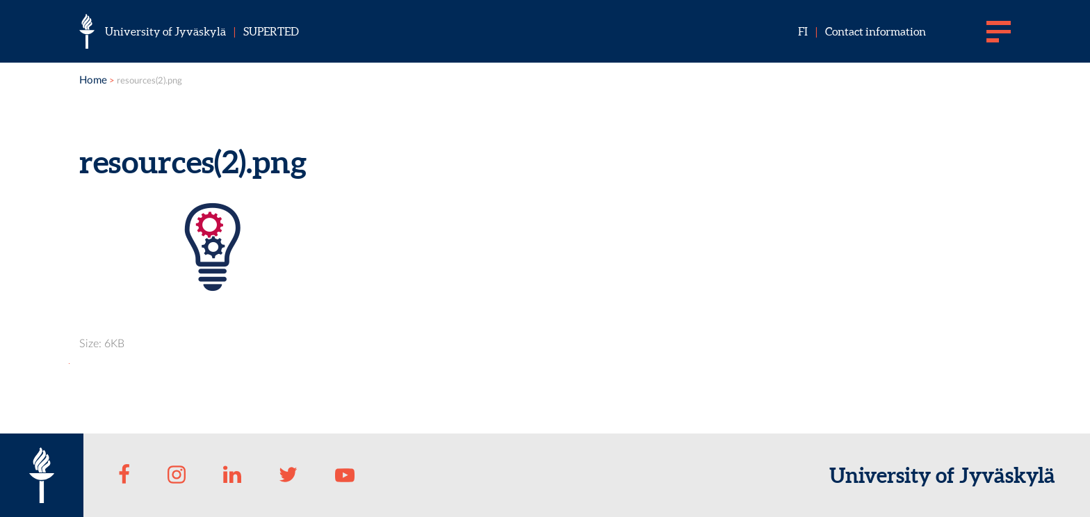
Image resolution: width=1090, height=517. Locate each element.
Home (93, 80)
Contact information (875, 31)
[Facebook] (124, 475)
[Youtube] (345, 475)
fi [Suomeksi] (803, 31)
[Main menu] (998, 31)
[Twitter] (288, 475)
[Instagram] (177, 475)
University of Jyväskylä (165, 31)
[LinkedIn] (232, 475)
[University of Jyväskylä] (87, 31)
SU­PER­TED (271, 31)
